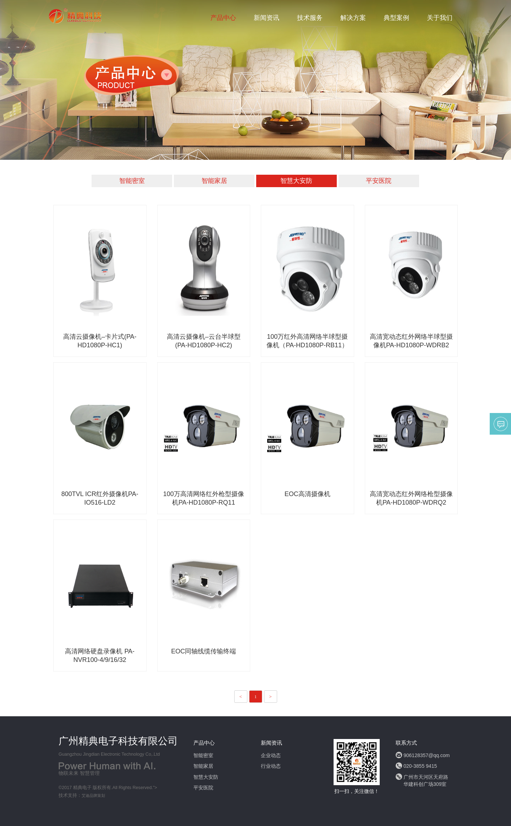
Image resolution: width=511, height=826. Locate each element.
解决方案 (353, 17)
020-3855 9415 (420, 766)
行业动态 (271, 766)
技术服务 (310, 17)
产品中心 (223, 17)
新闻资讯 (266, 17)
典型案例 (396, 17)
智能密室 (132, 180)
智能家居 (214, 180)
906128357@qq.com (426, 755)
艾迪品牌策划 (93, 795)
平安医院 (378, 180)
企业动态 (271, 755)
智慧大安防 (296, 180)
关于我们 (439, 17)
